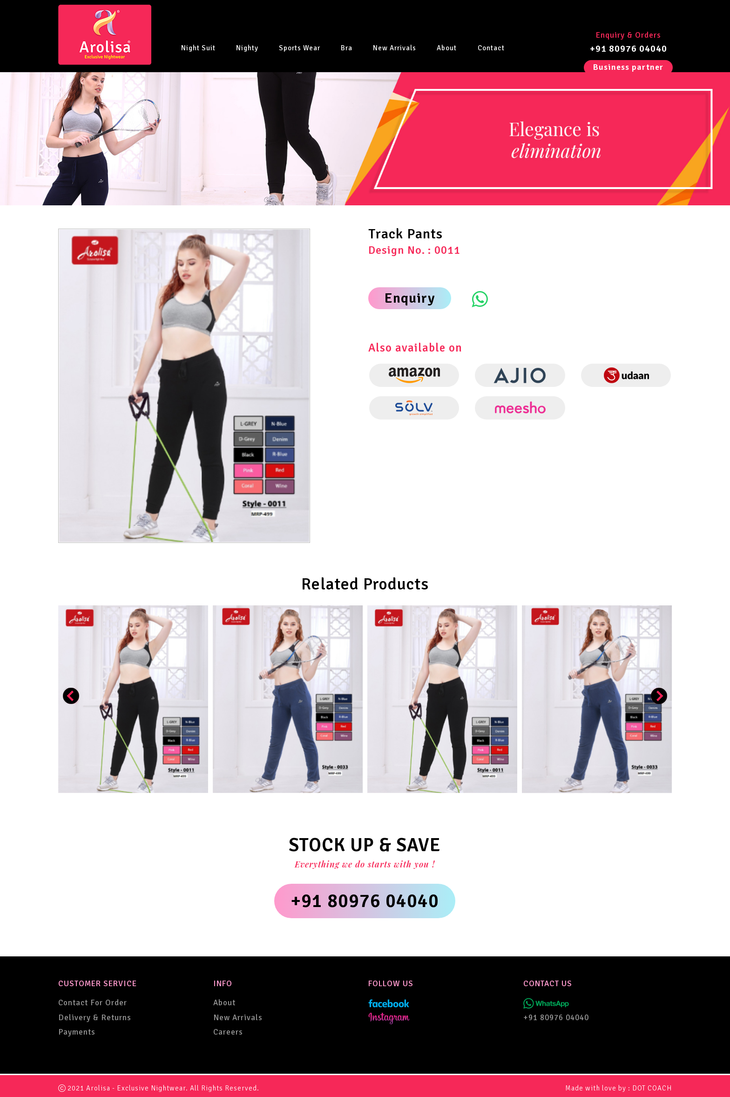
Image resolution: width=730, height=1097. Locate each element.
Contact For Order (92, 1003)
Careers (228, 1032)
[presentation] (71, 696)
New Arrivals (394, 47)
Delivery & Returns (94, 1018)
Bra (346, 47)
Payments (76, 1032)
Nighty (247, 47)
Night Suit (198, 47)
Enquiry (410, 298)
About (447, 47)
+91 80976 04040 (628, 48)
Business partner (628, 67)
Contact (491, 47)
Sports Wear (299, 47)
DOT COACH (652, 1088)
